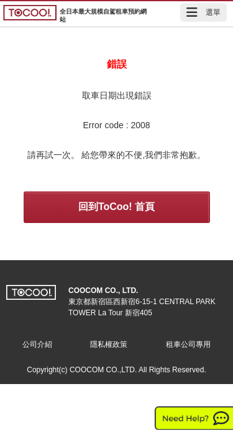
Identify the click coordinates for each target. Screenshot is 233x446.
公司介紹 (37, 344)
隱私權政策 (108, 344)
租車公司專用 (188, 344)
